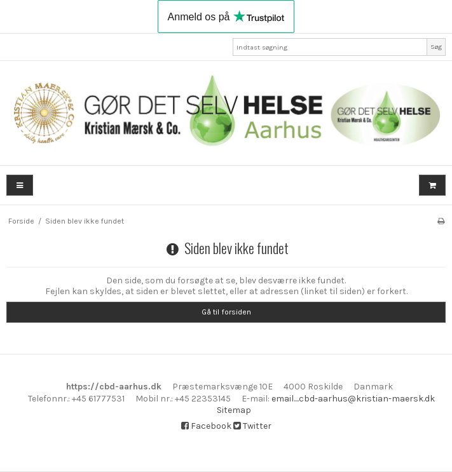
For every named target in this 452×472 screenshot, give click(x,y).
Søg (436, 47)
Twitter (252, 426)
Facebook (206, 426)
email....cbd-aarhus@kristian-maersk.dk (353, 398)
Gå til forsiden (226, 311)
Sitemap (234, 410)
